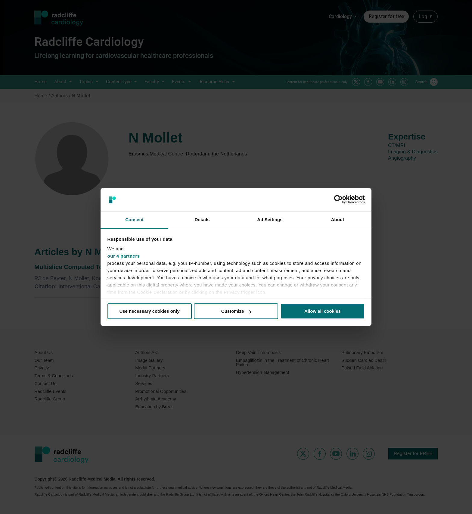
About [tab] (337, 219)
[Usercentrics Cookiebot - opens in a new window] (338, 199)
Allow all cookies (322, 311)
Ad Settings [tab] (269, 219)
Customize (236, 311)
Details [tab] (202, 219)
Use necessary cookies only (149, 311)
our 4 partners (123, 256)
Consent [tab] (134, 219)
